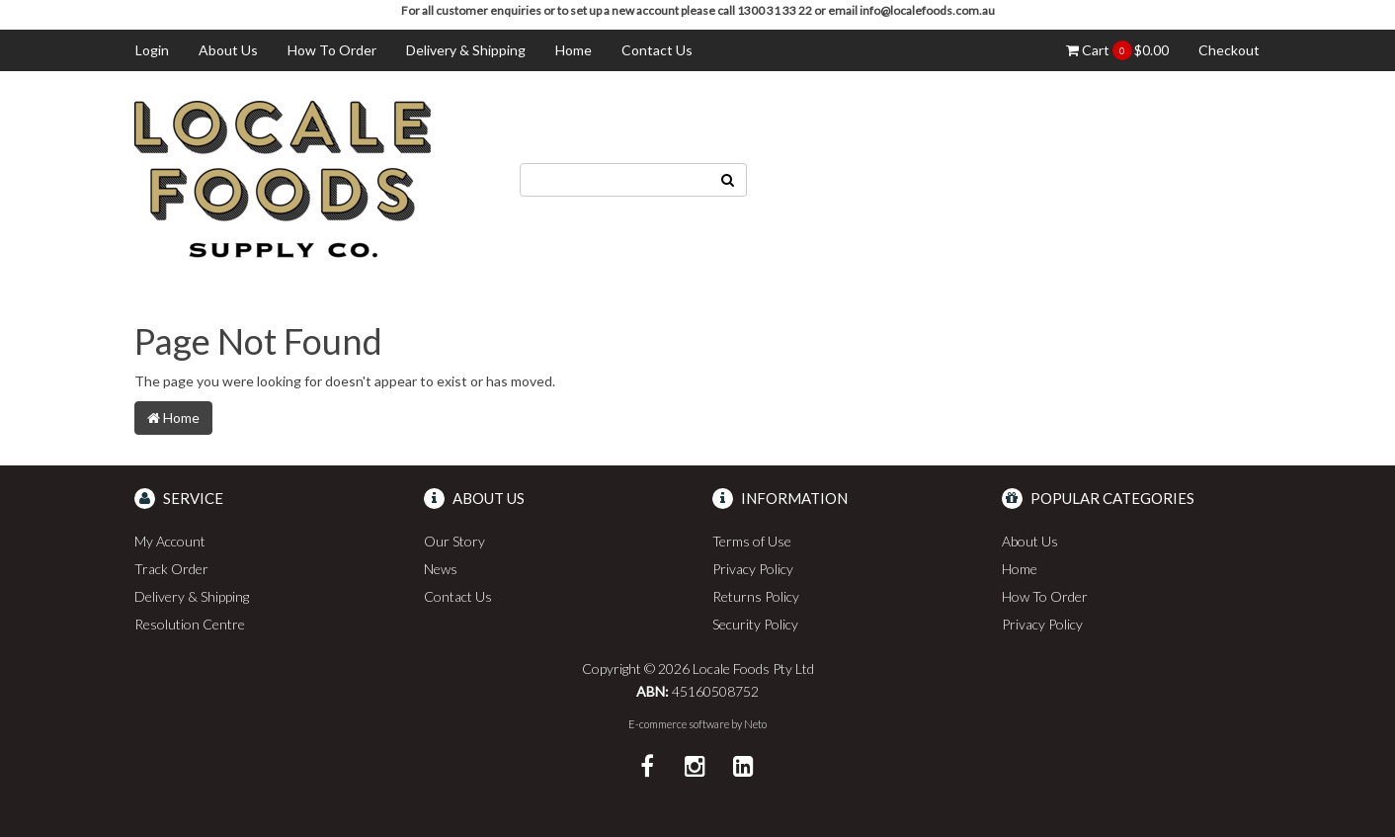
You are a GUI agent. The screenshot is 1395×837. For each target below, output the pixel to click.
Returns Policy (755, 596)
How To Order (331, 50)
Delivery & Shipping (466, 50)
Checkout (1229, 50)
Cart (1117, 50)
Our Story (454, 541)
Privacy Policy (752, 568)
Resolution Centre (189, 624)
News (440, 568)
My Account (169, 541)
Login (152, 50)
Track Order (171, 568)
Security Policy (755, 624)
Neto (755, 723)
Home (573, 50)
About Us (228, 50)
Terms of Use (751, 541)
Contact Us (657, 50)
